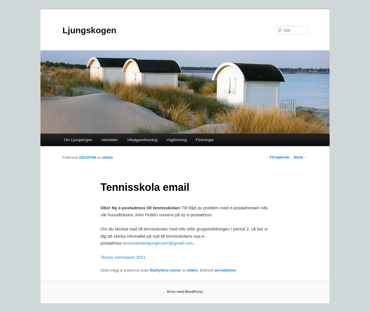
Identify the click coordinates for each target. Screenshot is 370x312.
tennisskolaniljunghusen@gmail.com (158, 243)
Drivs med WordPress (185, 292)
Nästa (301, 157)
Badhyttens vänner (165, 270)
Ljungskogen (89, 30)
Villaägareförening (142, 140)
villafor (107, 158)
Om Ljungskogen (78, 140)
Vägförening (176, 140)
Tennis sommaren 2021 (123, 257)
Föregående (277, 157)
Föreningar (205, 140)
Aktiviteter (109, 140)
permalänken (225, 270)
